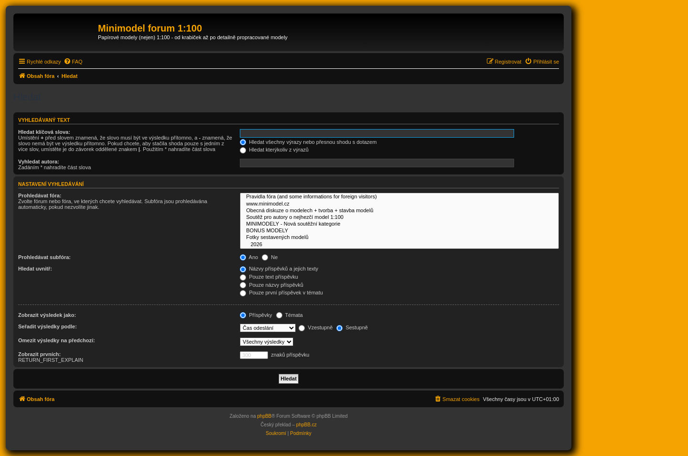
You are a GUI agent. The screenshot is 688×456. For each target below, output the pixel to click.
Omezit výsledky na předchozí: (56, 340)
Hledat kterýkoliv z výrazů (274, 149)
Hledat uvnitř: (35, 268)
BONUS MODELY (399, 231)
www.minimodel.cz (399, 204)
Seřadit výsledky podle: (47, 326)
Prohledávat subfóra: (44, 257)
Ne (270, 257)
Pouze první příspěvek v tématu (281, 292)
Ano (249, 257)
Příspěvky (256, 315)
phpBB (264, 416)
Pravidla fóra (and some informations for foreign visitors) (399, 197)
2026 (399, 244)
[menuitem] (73, 61)
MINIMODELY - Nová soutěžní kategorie (399, 224)
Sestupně (352, 327)
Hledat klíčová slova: (44, 132)
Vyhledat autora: (38, 161)
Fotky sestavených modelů (399, 237)
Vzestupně (316, 327)
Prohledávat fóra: (39, 195)
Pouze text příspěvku (269, 277)
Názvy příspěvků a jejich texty (279, 268)
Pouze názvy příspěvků (271, 285)
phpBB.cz (306, 424)
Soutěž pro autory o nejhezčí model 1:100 (399, 217)
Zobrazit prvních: (39, 354)
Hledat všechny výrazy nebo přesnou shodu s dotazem (308, 142)
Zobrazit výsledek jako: (47, 315)
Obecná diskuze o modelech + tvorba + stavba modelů (399, 210)
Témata (289, 315)
